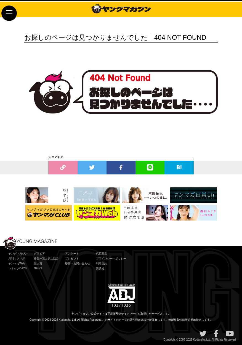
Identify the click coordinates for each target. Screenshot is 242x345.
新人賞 (38, 263)
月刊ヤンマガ (16, 258)
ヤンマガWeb (16, 263)
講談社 (100, 268)
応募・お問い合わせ (77, 263)
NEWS (38, 268)
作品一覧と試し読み (46, 258)
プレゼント (72, 258)
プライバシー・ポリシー (111, 258)
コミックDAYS (17, 268)
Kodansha (65, 319)
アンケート (72, 253)
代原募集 (101, 253)
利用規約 (101, 263)
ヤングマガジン (18, 253)
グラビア (39, 253)
